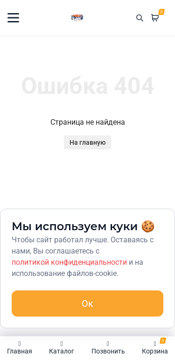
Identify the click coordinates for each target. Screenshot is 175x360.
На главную (87, 142)
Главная (19, 348)
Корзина (155, 346)
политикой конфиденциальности (69, 262)
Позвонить (108, 348)
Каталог (61, 348)
